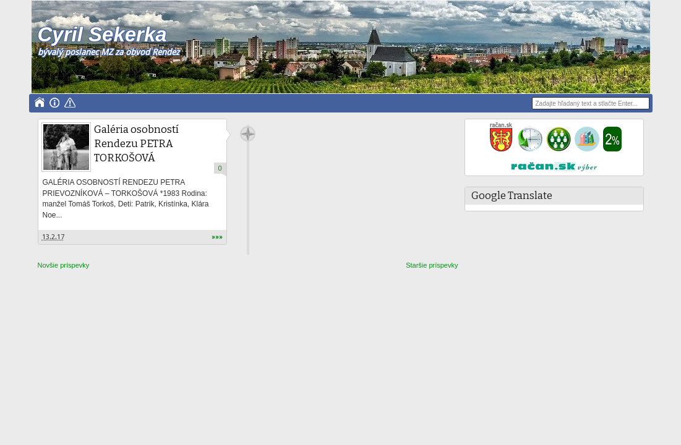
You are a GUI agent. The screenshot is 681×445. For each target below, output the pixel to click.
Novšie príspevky (64, 265)
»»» (217, 237)
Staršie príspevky (432, 265)
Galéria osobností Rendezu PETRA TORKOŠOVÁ (136, 144)
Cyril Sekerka (102, 34)
